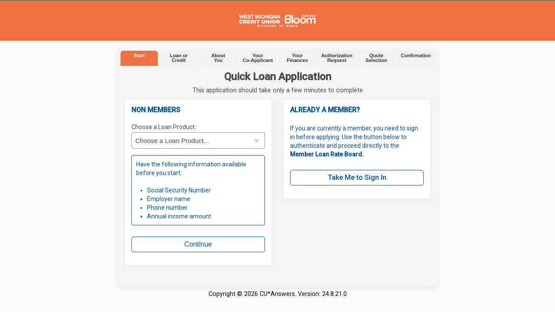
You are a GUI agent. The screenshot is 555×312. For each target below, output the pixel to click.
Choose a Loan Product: (163, 127)
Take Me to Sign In (357, 177)
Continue (198, 244)
